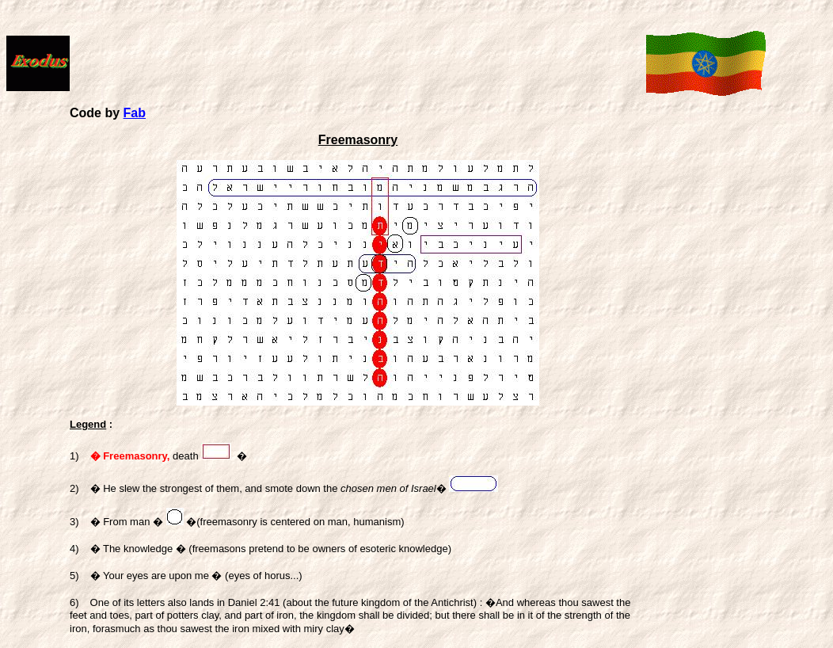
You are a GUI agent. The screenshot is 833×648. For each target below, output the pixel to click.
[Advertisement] (358, 56)
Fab (135, 113)
